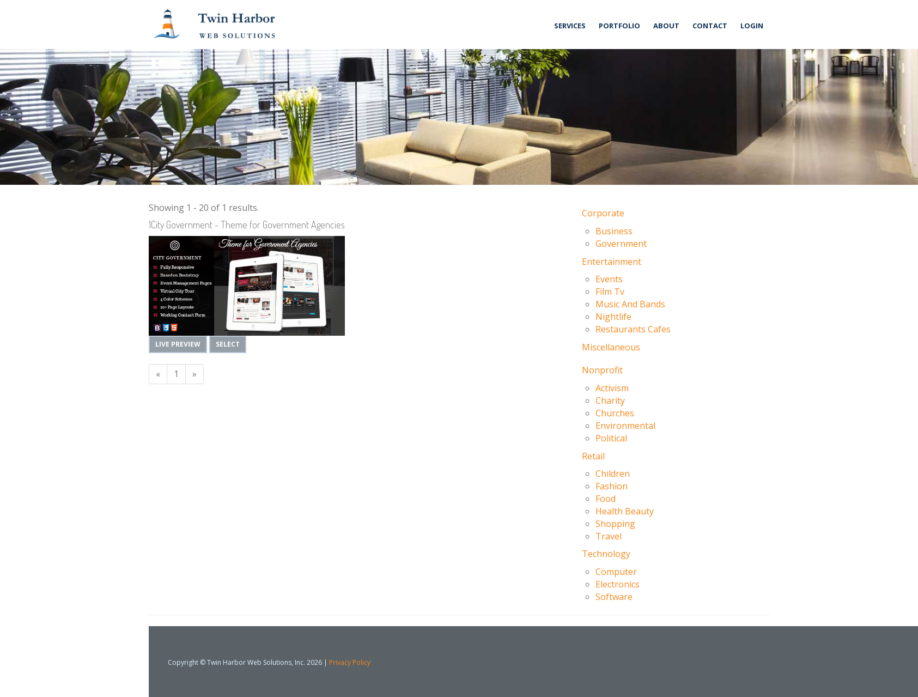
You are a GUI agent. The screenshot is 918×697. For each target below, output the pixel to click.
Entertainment (611, 262)
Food (605, 499)
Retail (593, 456)
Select (228, 344)
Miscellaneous (611, 347)
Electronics (617, 584)
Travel (608, 536)
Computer (616, 572)
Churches (614, 413)
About (666, 26)
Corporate (603, 213)
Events (609, 279)
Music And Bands (630, 304)
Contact (709, 26)
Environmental (625, 426)
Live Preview (177, 344)
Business (614, 231)
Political (611, 438)
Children (612, 474)
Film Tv (609, 292)
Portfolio (619, 26)
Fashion (611, 486)
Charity (610, 401)
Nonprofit (602, 370)
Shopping (615, 524)
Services (570, 26)
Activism (612, 388)
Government (621, 244)
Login (751, 26)
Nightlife (613, 317)
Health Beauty (624, 511)
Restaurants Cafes (633, 329)
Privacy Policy (349, 662)
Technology (606, 554)
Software (614, 597)
